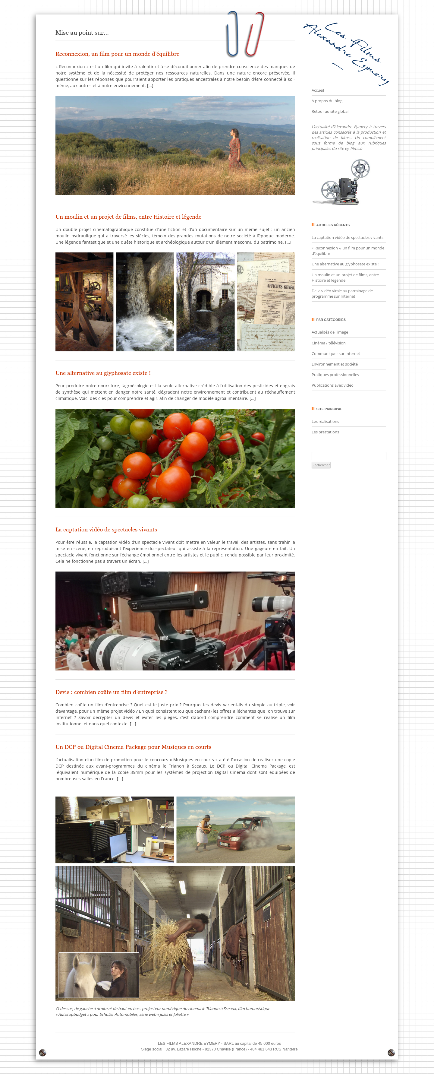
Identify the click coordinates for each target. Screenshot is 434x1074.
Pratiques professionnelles (335, 374)
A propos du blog (327, 100)
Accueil (318, 90)
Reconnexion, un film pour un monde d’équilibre (117, 54)
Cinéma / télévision (329, 343)
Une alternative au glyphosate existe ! (103, 373)
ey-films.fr (354, 148)
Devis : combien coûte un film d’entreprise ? (111, 692)
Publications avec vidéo (333, 385)
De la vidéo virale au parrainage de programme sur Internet (342, 293)
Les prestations (325, 432)
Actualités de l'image (330, 332)
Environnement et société (335, 364)
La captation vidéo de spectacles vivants (106, 529)
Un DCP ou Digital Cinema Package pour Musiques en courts (133, 747)
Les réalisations (325, 421)
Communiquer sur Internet (336, 353)
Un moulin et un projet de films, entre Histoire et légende (128, 217)
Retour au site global (330, 111)
